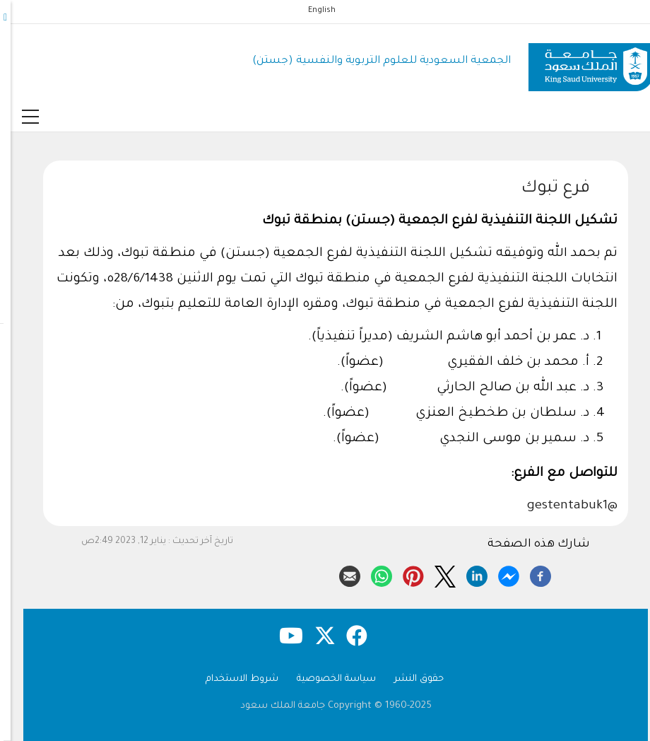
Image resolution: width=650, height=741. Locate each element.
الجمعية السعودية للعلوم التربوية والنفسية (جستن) (371, 61)
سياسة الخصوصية (325, 679)
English (311, 10)
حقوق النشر (408, 679)
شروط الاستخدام (231, 679)
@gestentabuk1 (561, 506)
